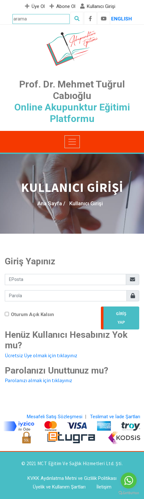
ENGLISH (121, 19)
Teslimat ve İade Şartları (115, 417)
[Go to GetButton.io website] (128, 493)
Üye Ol (35, 6)
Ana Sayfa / (51, 203)
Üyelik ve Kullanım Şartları (59, 487)
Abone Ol (63, 6)
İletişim (103, 487)
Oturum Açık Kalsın (32, 314)
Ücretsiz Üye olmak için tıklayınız (41, 355)
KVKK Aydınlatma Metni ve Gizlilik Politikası (72, 478)
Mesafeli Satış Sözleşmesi (54, 417)
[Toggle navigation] (72, 141)
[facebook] (90, 19)
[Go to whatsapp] (129, 480)
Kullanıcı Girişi (98, 6)
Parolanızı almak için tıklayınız (38, 380)
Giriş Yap (121, 318)
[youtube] (104, 19)
